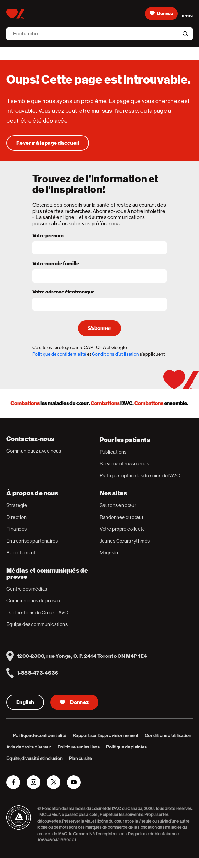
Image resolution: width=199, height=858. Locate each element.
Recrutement (21, 552)
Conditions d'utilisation (115, 354)
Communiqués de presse (33, 600)
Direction (16, 517)
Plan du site (80, 758)
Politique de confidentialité (59, 354)
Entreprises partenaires (32, 541)
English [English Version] (25, 702)
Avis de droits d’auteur (28, 746)
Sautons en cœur (118, 505)
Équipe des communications (37, 624)
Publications (113, 452)
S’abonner (100, 328)
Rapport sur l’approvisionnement (105, 735)
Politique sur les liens (79, 746)
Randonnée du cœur (122, 517)
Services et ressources (124, 463)
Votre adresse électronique (63, 292)
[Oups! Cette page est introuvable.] (47, 143)
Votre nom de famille (55, 264)
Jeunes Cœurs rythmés (125, 541)
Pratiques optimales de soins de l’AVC (140, 475)
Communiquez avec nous (33, 451)
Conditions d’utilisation (168, 735)
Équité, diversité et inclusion (34, 758)
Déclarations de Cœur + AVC (37, 612)
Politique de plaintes (126, 746)
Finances (16, 529)
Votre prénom (48, 236)
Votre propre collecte (122, 529)
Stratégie (16, 505)
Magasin (109, 552)
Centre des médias (26, 589)
